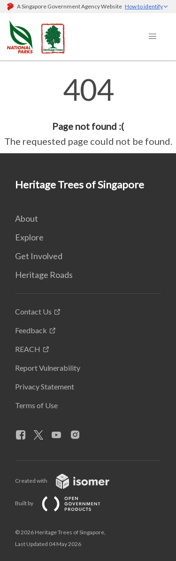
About (26, 218)
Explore (29, 237)
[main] (88, 112)
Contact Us (33, 311)
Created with (69, 480)
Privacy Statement (44, 386)
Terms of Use (36, 405)
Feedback (31, 330)
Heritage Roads (44, 274)
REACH (27, 348)
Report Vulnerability (47, 367)
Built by (65, 503)
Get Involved (38, 256)
